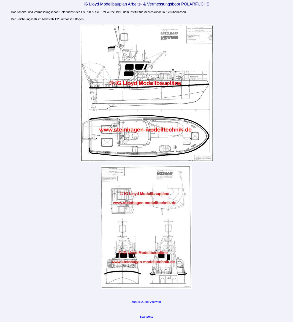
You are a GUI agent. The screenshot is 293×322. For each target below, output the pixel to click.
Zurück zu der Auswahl (146, 301)
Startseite (146, 316)
